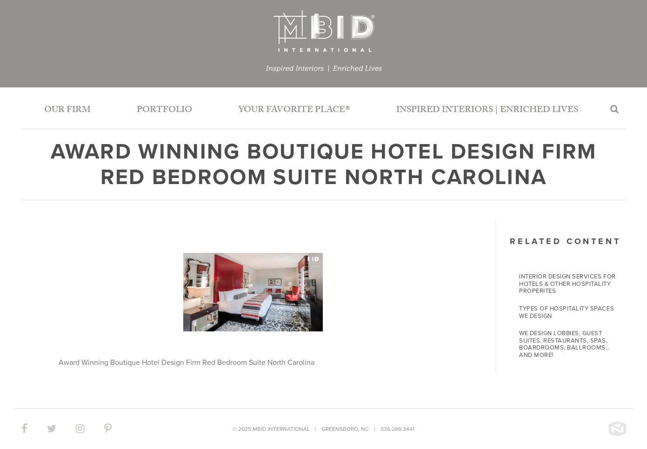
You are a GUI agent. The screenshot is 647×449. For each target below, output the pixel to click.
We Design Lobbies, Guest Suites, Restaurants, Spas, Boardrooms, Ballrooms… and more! (564, 344)
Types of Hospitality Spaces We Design (566, 312)
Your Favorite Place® (294, 110)
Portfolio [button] (164, 110)
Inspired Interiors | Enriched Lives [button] (487, 110)
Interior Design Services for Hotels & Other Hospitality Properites (567, 284)
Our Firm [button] (67, 110)
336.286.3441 (397, 429)
